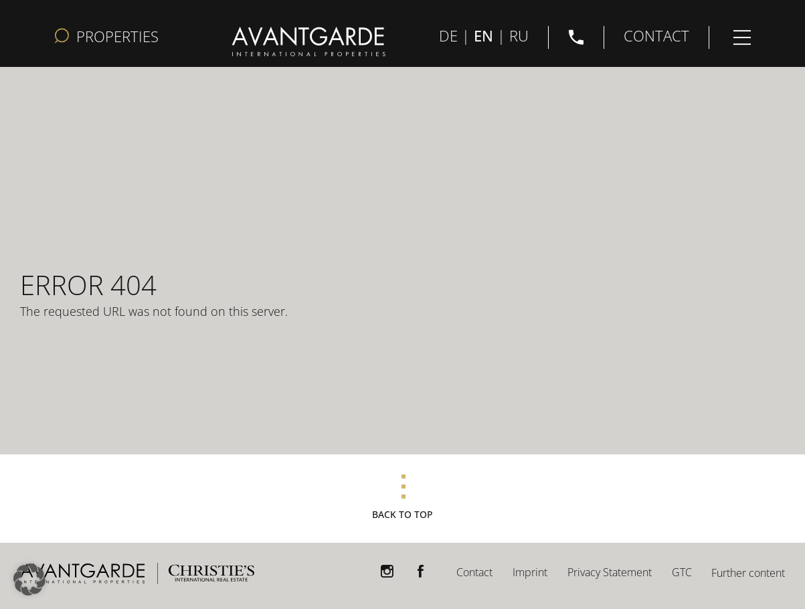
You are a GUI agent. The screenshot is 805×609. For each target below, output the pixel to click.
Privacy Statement (609, 572)
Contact (474, 572)
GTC (682, 572)
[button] (29, 579)
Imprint (530, 572)
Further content (748, 573)
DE (448, 35)
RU (519, 35)
